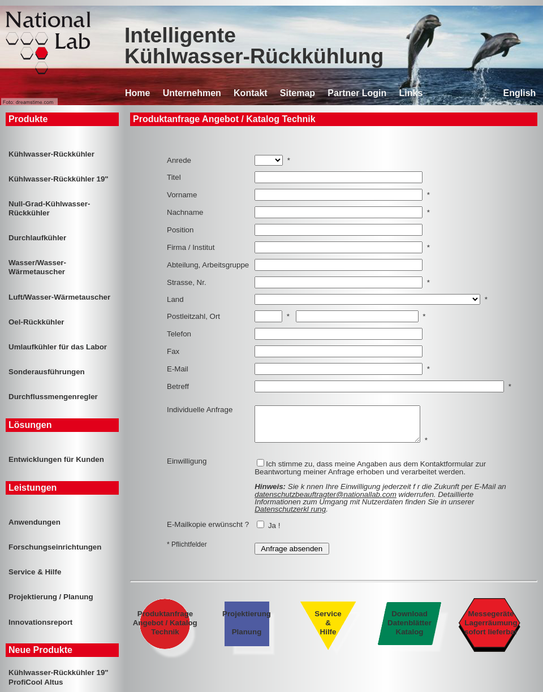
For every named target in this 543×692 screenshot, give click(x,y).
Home (137, 93)
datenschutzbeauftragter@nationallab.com (326, 501)
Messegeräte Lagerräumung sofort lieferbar (491, 629)
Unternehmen (192, 93)
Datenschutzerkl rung (290, 516)
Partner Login (356, 93)
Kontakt (251, 93)
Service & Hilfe (327, 629)
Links (411, 93)
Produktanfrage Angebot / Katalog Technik (165, 629)
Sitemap (297, 93)
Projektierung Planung (246, 629)
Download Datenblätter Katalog (409, 629)
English (519, 93)
